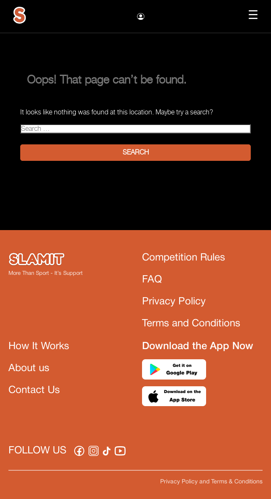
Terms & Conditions (237, 482)
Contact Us (34, 390)
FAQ (152, 280)
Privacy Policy (174, 301)
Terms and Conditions (191, 323)
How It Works (38, 346)
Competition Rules (183, 258)
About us (28, 368)
